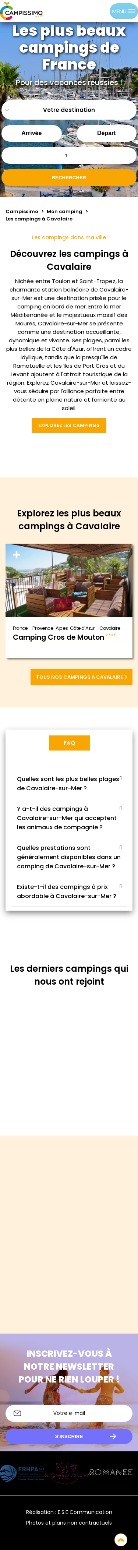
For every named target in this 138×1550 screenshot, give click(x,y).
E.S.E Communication (85, 1512)
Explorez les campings (69, 425)
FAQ (69, 743)
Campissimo (22, 211)
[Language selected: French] (95, 11)
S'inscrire (69, 1436)
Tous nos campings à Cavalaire (81, 677)
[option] (102, 11)
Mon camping (64, 211)
